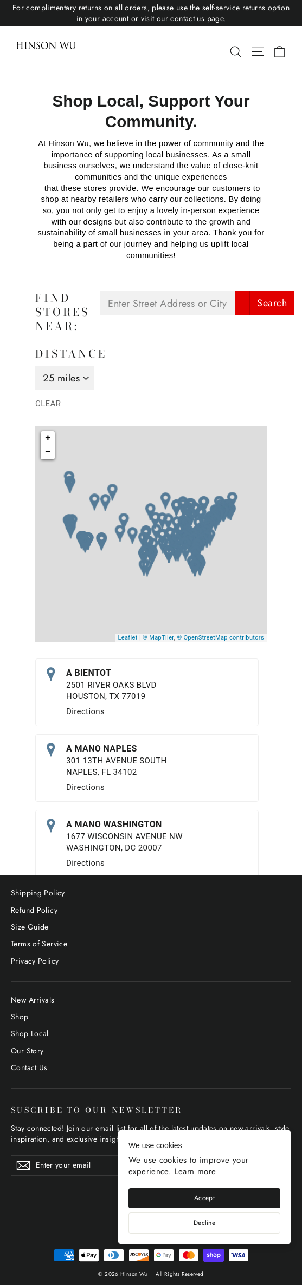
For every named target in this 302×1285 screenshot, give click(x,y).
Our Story (27, 1050)
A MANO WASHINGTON (114, 824)
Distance (71, 354)
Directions (85, 711)
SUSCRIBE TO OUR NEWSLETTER (96, 1109)
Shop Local (30, 1033)
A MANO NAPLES (101, 748)
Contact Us (29, 1067)
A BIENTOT (88, 673)
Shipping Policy (38, 892)
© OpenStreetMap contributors (220, 637)
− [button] (48, 452)
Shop (20, 1016)
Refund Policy (34, 910)
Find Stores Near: (62, 312)
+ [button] (48, 438)
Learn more (195, 1171)
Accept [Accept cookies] (204, 1198)
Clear (48, 403)
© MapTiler (158, 637)
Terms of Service (39, 943)
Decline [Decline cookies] (204, 1223)
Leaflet (128, 637)
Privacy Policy (35, 960)
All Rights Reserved (179, 1274)
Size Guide (30, 926)
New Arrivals (33, 999)
